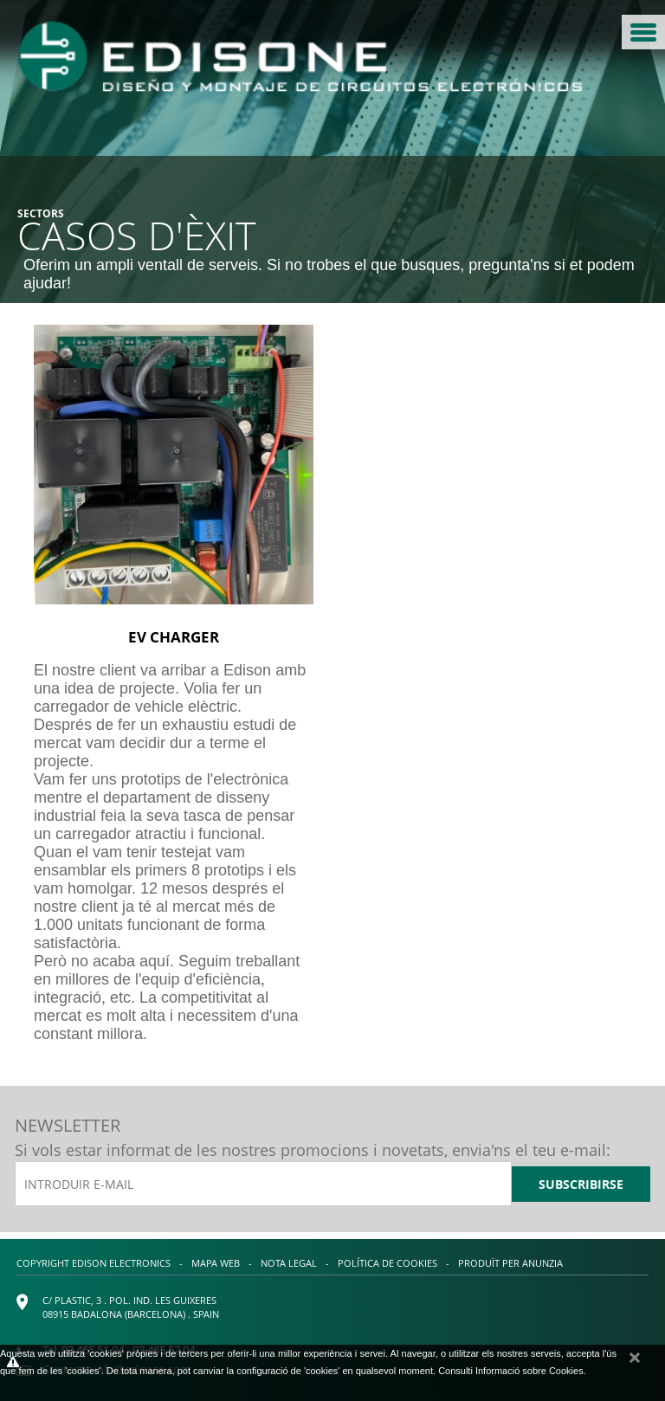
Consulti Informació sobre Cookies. (512, 1370)
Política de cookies (387, 1262)
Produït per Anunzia (510, 1262)
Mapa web (215, 1262)
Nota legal (289, 1262)
